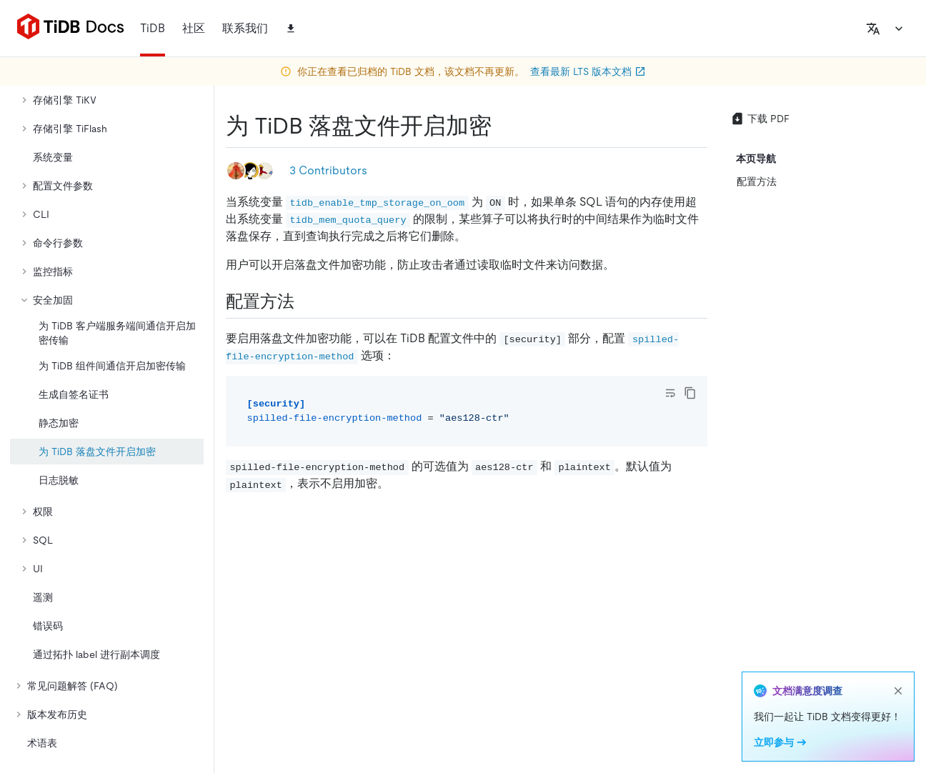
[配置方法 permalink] (305, 301)
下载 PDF (760, 118)
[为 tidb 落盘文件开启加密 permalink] (503, 125)
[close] (898, 691)
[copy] (690, 393)
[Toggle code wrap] (670, 393)
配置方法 (757, 181)
